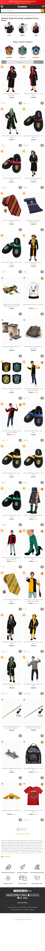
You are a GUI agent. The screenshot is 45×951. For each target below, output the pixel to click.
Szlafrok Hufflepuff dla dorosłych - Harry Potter (33, 263)
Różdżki (22, 35)
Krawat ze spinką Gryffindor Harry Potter (11, 221)
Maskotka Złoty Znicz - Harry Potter (12, 810)
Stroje (9, 35)
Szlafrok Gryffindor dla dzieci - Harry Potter (33, 94)
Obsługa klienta (22, 903)
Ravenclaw (36, 57)
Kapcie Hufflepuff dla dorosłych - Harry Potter (33, 473)
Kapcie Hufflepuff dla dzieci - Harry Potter (11, 473)
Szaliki (36, 35)
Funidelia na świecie (12, 907)
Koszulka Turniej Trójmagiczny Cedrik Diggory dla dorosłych (33, 600)
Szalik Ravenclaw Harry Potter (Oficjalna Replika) (33, 221)
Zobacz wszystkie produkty (22, 833)
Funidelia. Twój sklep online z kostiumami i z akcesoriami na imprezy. (22, 7)
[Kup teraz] (20, 103)
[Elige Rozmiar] (3, 103)
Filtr (3, 62)
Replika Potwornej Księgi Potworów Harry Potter (33, 347)
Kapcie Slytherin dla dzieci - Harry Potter (11, 516)
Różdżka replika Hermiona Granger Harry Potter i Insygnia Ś (11, 727)
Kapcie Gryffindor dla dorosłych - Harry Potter (33, 136)
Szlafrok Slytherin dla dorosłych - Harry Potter (11, 136)
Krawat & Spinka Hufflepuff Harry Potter (11, 600)
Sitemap (32, 909)
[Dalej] (27, 829)
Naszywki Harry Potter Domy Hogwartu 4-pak (12, 389)
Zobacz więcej (6, 856)
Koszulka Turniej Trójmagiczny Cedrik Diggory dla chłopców (33, 389)
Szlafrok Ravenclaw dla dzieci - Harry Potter (11, 642)
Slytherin (22, 57)
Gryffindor (9, 57)
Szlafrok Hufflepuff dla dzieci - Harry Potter (33, 642)
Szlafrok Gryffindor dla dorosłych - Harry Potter (11, 94)
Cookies (26, 909)
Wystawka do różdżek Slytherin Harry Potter (11, 769)
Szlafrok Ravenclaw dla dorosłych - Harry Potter (33, 178)
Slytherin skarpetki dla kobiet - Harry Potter (33, 558)
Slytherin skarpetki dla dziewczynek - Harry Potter (33, 516)
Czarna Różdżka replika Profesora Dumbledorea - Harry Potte (33, 727)
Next (43, 29)
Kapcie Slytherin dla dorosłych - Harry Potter (11, 263)
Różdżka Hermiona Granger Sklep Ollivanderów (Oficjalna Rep (11, 305)
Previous (1, 29)
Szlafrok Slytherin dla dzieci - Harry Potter (11, 684)
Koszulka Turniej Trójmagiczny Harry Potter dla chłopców (11, 431)
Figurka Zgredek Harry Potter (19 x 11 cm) (11, 347)
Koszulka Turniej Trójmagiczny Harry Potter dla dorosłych (11, 558)
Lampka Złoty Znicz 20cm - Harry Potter (33, 304)
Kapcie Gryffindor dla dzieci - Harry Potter (11, 178)
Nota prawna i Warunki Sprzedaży (29, 907)
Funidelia (3, 15)
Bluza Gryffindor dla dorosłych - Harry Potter (33, 684)
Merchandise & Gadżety (12, 15)
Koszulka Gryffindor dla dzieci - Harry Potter (33, 811)
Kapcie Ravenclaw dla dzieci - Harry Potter (33, 431)
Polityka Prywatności (17, 909)
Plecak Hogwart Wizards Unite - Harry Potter (33, 769)
